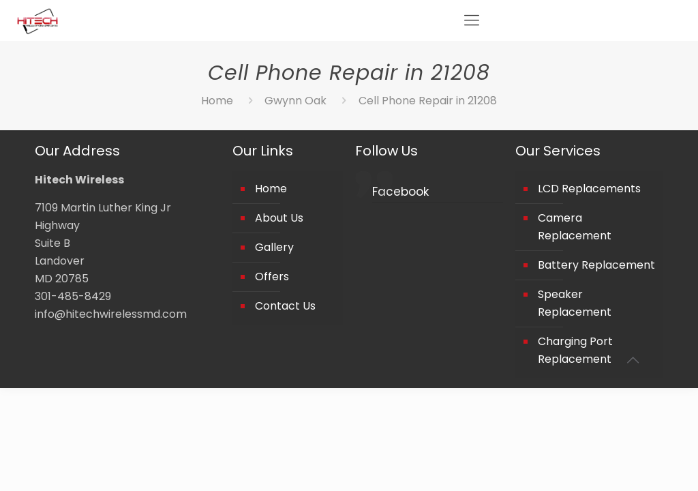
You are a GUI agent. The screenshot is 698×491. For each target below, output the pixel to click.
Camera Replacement (574, 226)
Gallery (274, 247)
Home (217, 100)
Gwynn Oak (295, 100)
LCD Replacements (589, 188)
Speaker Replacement (574, 303)
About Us (279, 218)
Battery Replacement (596, 265)
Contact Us (285, 306)
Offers (272, 276)
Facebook (400, 191)
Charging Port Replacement (575, 350)
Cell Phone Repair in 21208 (428, 100)
